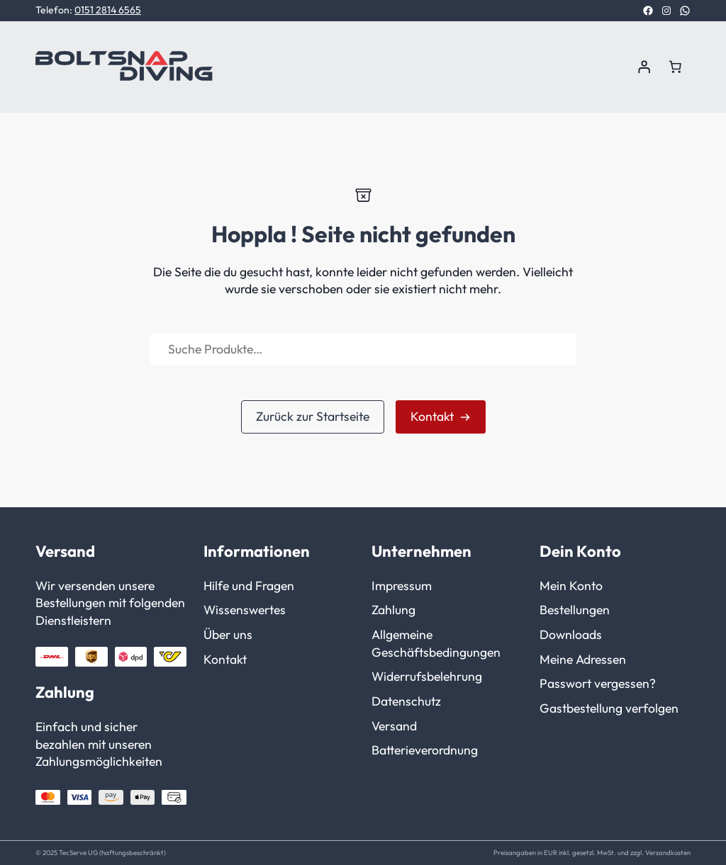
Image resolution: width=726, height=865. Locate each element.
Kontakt (432, 416)
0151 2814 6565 (107, 10)
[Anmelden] (643, 66)
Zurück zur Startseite (312, 416)
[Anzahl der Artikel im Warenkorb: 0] (675, 66)
